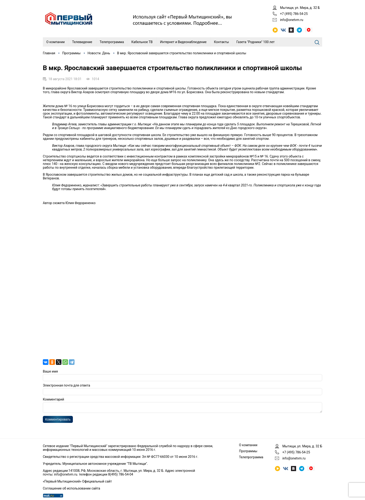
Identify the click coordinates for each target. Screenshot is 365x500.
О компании (55, 42)
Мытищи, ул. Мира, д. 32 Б (300, 8)
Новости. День (99, 53)
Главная (49, 53)
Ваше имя (50, 371)
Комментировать (58, 421)
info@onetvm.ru (291, 20)
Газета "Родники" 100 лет (255, 42)
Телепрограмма (112, 42)
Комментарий (53, 399)
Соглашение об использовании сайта (71, 488)
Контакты (221, 42)
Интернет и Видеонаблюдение (183, 42)
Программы (71, 53)
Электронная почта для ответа (66, 385)
